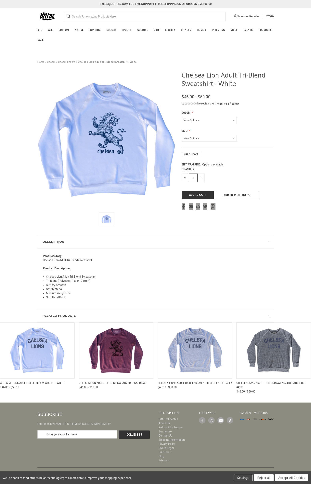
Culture (142, 29)
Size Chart (191, 154)
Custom (63, 29)
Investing (218, 29)
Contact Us (165, 435)
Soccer (111, 29)
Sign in (241, 16)
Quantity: (188, 169)
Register (254, 16)
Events (248, 29)
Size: (185, 130)
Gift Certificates (168, 419)
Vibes (234, 29)
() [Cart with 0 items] (270, 16)
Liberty (170, 29)
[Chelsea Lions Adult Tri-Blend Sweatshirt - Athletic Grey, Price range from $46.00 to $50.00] (273, 350)
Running (94, 29)
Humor (201, 29)
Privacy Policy (167, 443)
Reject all (263, 478)
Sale (40, 40)
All (50, 29)
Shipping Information (172, 439)
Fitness (186, 29)
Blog (161, 456)
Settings (243, 478)
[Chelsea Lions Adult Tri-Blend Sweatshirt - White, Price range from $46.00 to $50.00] (37, 350)
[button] (228, 103)
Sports (126, 29)
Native (79, 29)
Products (265, 29)
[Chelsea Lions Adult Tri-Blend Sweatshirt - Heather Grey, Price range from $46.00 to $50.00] (194, 350)
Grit (156, 29)
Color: (186, 112)
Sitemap (164, 460)
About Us (164, 423)
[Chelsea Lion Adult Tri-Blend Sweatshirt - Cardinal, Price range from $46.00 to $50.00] (116, 350)
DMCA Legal (166, 448)
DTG (39, 29)
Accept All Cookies (291, 478)
